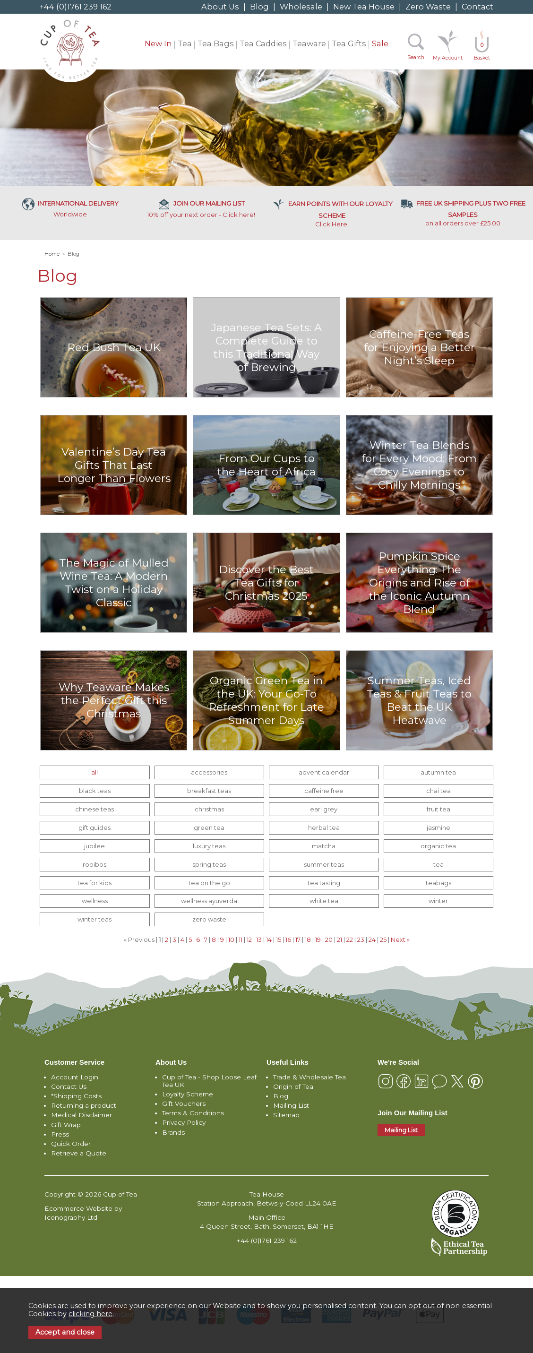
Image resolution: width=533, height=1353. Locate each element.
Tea (185, 43)
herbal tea (324, 827)
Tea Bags (216, 43)
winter (438, 901)
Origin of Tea (293, 1086)
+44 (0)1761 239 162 (76, 6)
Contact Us (68, 1086)
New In (158, 43)
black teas (95, 790)
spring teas (209, 864)
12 (249, 939)
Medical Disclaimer (81, 1115)
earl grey (323, 809)
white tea (323, 901)
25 (383, 939)
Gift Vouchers (184, 1103)
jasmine (438, 827)
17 (298, 939)
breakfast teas (209, 790)
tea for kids (94, 883)
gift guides (94, 827)
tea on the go (209, 883)
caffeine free (324, 790)
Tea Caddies (263, 43)
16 (288, 939)
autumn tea (438, 772)
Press (60, 1134)
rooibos (94, 864)
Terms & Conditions (193, 1113)
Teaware (309, 43)
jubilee (94, 846)
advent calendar (324, 772)
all (94, 772)
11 (240, 939)
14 (269, 939)
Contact (477, 6)
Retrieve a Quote (78, 1153)
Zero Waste (428, 6)
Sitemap (286, 1115)
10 (231, 939)
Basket (482, 51)
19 (318, 939)
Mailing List (291, 1105)
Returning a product (83, 1105)
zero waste (209, 919)
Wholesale (301, 6)
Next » (400, 939)
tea (438, 864)
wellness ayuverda (209, 901)
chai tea (438, 790)
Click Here (332, 214)
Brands (173, 1132)
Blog (259, 6)
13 (259, 939)
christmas (209, 809)
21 (339, 939)
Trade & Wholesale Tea (309, 1077)
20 (329, 939)
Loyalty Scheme (187, 1094)
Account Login (74, 1077)
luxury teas (209, 846)
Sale (380, 43)
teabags (438, 883)
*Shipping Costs (76, 1096)
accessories (209, 772)
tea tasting (324, 883)
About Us (220, 6)
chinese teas (94, 809)
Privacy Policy (184, 1122)
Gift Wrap (66, 1125)
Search (415, 57)
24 (372, 939)
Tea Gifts (349, 43)
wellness (95, 901)
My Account (448, 58)
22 (349, 939)
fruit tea (438, 809)
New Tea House (364, 6)
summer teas (324, 864)
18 (308, 939)
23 (360, 939)
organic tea (438, 846)
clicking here (90, 1314)
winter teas (94, 919)
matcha (323, 846)
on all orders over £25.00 (463, 213)
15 (278, 939)
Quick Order (71, 1143)
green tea (209, 827)
